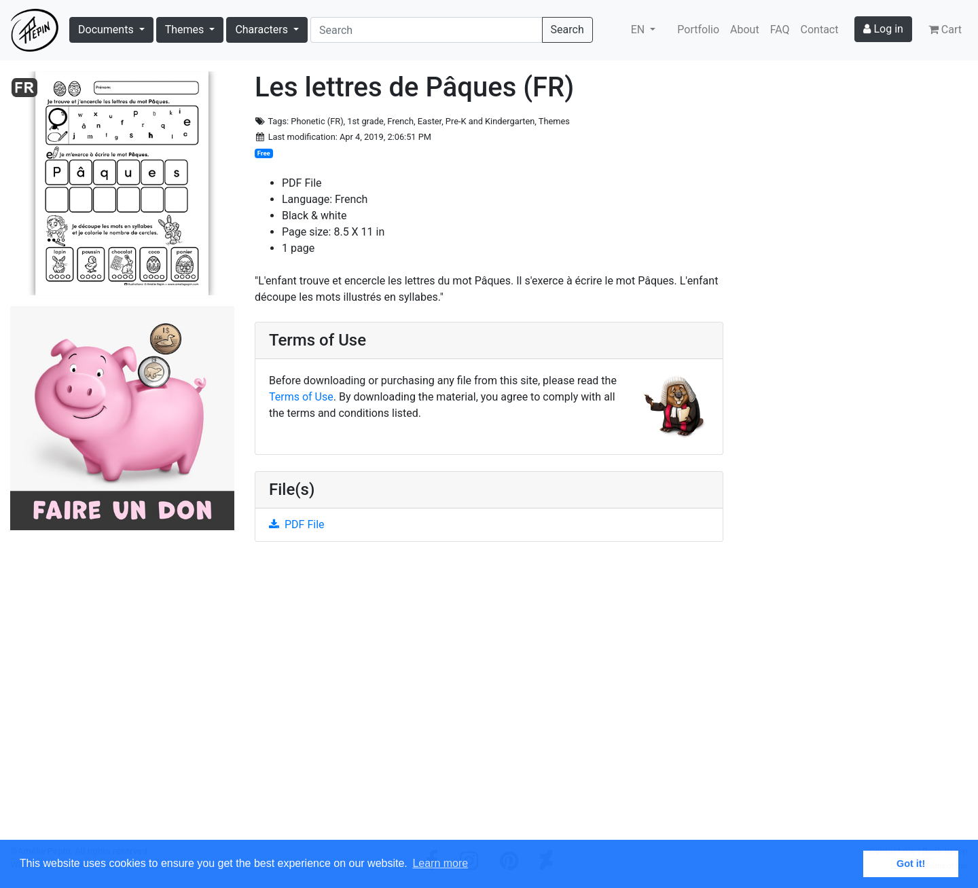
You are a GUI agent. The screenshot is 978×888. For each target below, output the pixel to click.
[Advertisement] (489, 698)
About (744, 29)
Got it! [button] (910, 863)
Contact (820, 29)
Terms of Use (301, 396)
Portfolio (698, 29)
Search (567, 29)
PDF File (297, 524)
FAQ (780, 29)
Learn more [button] (440, 863)
